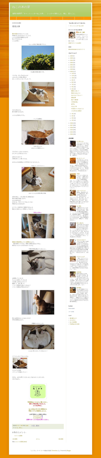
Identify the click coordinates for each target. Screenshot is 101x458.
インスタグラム (44, 18)
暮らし (20, 427)
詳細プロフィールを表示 (74, 43)
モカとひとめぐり (81, 239)
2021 (71, 67)
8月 (73, 82)
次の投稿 (15, 439)
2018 (71, 123)
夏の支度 (14, 33)
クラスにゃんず (81, 256)
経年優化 (79, 287)
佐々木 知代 (81, 32)
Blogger (69, 450)
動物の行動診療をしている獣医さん (22, 242)
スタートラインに (81, 190)
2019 (71, 71)
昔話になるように (75, 93)
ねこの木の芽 (21, 7)
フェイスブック (37, 416)
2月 (73, 118)
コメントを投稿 (18, 435)
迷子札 (73, 104)
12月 (73, 73)
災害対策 (79, 272)
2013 (71, 134)
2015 (71, 129)
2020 (71, 69)
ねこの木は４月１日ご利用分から (38, 409)
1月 (73, 120)
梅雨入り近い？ (75, 91)
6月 (73, 86)
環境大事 (73, 97)
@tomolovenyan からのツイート (76, 49)
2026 (71, 56)
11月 (73, 75)
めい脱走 (79, 206)
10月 (73, 77)
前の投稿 (61, 439)
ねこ (18, 427)
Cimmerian (54, 450)
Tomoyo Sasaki (71, 308)
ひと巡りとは (80, 141)
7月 (73, 84)
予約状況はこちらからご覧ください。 (37, 402)
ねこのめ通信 (73, 322)
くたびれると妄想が (76, 110)
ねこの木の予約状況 (24, 18)
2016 (71, 127)
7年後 (78, 173)
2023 (71, 62)
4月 (73, 113)
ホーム (13, 18)
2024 (71, 60)
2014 (71, 132)
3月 (73, 115)
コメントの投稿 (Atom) (21, 441)
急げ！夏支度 (74, 99)
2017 (71, 125)
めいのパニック (81, 158)
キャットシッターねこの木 (77, 25)
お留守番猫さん (56, 18)
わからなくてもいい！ (77, 95)
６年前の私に (74, 102)
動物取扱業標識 (68, 18)
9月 (73, 80)
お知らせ (34, 18)
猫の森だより (73, 318)
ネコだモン (73, 320)
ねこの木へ (79, 18)
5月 (73, 89)
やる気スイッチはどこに (77, 108)
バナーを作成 (71, 311)
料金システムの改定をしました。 (38, 411)
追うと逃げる (80, 223)
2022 (71, 64)
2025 (71, 58)
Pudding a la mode (74, 324)
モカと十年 (74, 106)
